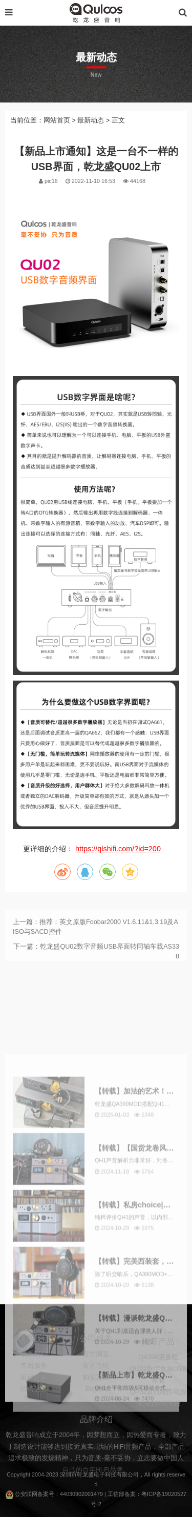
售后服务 (33, 1382)
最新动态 (90, 144)
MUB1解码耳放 (158, 1423)
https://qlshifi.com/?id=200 (118, 872)
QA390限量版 (158, 1377)
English (96, 1405)
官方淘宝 (95, 1371)
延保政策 (33, 1394)
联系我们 (33, 1371)
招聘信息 (33, 1405)
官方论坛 (95, 1382)
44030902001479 (81, 1494)
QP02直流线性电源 (158, 1412)
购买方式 (95, 1394)
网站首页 (57, 144)
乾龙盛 (85, 1474)
